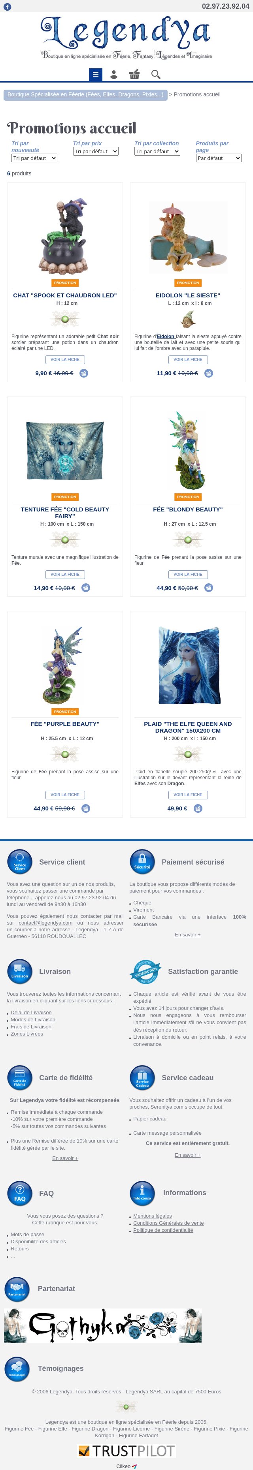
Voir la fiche (65, 359)
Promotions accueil (197, 94)
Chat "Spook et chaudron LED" (65, 295)
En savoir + (187, 935)
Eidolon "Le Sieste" (188, 295)
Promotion (65, 283)
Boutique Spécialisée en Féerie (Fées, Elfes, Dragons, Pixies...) (86, 94)
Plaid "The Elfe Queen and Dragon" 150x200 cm (188, 727)
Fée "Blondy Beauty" (188, 509)
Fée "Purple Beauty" (64, 723)
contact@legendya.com (45, 923)
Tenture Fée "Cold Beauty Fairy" (65, 512)
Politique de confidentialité (163, 1230)
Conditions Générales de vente (168, 1223)
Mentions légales (152, 1216)
